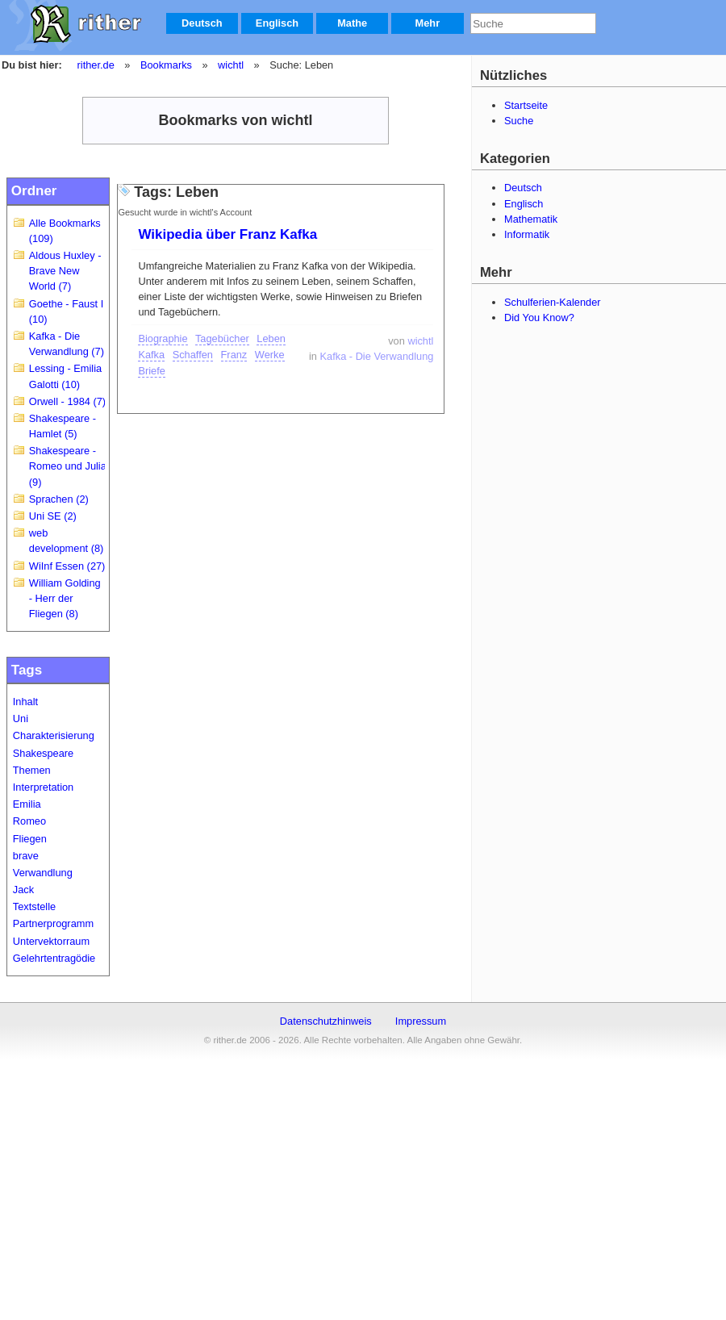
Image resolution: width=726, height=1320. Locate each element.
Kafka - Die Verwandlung (377, 356)
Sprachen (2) (59, 499)
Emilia (27, 804)
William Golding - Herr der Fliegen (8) (65, 598)
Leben (271, 338)
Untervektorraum (51, 941)
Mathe (352, 23)
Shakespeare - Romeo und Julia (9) (67, 466)
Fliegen (30, 839)
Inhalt (25, 702)
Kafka (151, 355)
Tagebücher (222, 338)
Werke (270, 355)
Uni (20, 718)
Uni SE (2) (53, 516)
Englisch (277, 23)
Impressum (420, 1021)
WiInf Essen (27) (67, 566)
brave (26, 856)
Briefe (151, 371)
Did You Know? (539, 317)
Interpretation (43, 787)
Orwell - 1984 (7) (67, 401)
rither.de (96, 65)
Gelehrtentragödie (54, 958)
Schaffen (193, 355)
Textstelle (34, 906)
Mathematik (530, 219)
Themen (32, 770)
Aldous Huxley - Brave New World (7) (65, 270)
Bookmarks (166, 65)
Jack (23, 889)
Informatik (526, 234)
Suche (518, 121)
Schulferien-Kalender (552, 302)
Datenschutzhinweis (326, 1021)
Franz (234, 355)
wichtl (231, 65)
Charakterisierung (53, 735)
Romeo (29, 821)
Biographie (162, 338)
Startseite (526, 105)
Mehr (427, 23)
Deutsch (202, 23)
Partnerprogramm (53, 923)
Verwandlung (43, 873)
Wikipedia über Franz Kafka (227, 234)
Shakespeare (43, 753)
